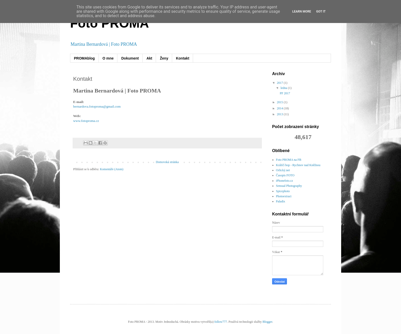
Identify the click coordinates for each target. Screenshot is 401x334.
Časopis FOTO (285, 175)
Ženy (164, 58)
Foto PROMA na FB (288, 160)
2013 (280, 114)
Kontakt (182, 58)
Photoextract (284, 196)
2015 (280, 102)
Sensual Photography (289, 186)
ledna (284, 88)
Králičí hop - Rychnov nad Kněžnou (298, 165)
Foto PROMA (109, 23)
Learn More (301, 11)
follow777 (220, 322)
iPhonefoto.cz (284, 180)
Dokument (130, 58)
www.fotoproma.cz (86, 121)
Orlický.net (283, 170)
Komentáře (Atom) (112, 169)
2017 (280, 83)
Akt (149, 58)
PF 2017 (285, 93)
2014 (280, 108)
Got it (321, 11)
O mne (108, 58)
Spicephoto (283, 191)
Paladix (280, 201)
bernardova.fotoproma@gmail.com (97, 106)
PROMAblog (84, 58)
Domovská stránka (167, 162)
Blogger (267, 322)
